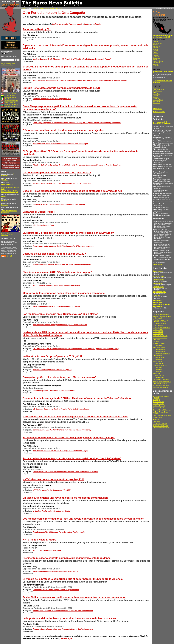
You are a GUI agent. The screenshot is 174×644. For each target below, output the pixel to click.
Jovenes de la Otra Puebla (161, 385)
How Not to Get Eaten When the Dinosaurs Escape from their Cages (60, 144)
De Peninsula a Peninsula (161, 379)
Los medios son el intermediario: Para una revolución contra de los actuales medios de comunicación (83, 518)
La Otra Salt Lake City (160, 423)
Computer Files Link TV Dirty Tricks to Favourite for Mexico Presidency (62, 430)
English (24, 8)
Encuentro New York (159, 408)
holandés (97, 24)
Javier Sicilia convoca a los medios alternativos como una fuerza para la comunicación (74, 597)
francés (72, 24)
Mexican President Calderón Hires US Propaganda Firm (55, 571)
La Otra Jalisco (157, 359)
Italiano (42, 8)
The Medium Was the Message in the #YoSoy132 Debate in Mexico (60, 325)
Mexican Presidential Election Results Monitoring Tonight (56, 306)
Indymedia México (158, 276)
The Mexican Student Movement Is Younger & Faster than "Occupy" (60, 451)
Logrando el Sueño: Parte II (39, 211)
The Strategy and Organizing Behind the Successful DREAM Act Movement (63, 246)
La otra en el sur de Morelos (161, 327)
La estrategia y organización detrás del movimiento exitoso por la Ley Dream (68, 232)
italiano (87, 24)
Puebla (155, 52)
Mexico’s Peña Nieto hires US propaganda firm (52, 99)
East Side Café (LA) (159, 406)
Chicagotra (156, 421)
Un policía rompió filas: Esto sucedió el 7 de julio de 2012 (57, 172)
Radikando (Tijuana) (159, 347)
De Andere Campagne (11, 104)
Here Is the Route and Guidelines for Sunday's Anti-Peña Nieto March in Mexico (65, 472)
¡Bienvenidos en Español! (9, 190)
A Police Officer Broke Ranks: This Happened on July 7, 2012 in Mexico (62, 183)
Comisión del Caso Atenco (161, 314)
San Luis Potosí (158, 100)
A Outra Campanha (10, 97)
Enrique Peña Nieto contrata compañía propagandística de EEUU (61, 88)
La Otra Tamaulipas (159, 349)
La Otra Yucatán (158, 371)
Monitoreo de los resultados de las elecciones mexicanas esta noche (64, 293)
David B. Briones (7, 184)
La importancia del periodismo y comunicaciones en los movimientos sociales (69, 618)
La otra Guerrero (158, 330)
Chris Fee (4, 180)
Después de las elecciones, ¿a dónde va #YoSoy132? (54, 253)
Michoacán (156, 62)
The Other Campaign (10, 93)
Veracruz (155, 49)
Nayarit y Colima (158, 61)
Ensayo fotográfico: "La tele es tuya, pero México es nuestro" (59, 377)
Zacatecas (156, 98)
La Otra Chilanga (158, 363)
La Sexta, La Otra (158, 375)
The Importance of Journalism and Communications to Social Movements (63, 629)
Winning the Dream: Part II (43, 225)
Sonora (155, 92)
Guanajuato (156, 58)
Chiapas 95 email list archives (162, 410)
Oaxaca (155, 50)
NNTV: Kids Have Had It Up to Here (47, 550)
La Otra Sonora (157, 369)
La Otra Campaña (9, 95)
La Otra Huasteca (158, 377)
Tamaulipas (156, 103)
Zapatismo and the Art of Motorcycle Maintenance (161, 426)
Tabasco (155, 47)
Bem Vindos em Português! (9, 192)
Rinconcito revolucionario (160, 387)
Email (155, 264)
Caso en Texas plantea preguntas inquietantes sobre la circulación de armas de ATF (73, 190)
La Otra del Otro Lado (159, 323)
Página (160, 264)
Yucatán (155, 44)
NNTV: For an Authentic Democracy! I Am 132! (52, 490)
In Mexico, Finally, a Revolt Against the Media (51, 511)
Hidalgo (155, 55)
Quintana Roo (157, 43)
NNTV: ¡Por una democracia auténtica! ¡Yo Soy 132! (53, 479)
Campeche (156, 46)
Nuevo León (156, 101)
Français (47, 8)
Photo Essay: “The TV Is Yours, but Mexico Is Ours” (54, 391)
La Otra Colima (157, 367)
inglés (55, 24)
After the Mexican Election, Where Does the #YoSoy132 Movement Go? (62, 264)
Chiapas (155, 41)
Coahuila (155, 95)
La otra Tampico (158, 334)
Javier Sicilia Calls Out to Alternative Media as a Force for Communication (63, 611)
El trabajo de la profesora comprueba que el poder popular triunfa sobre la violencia (73, 578)
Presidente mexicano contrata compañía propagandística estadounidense (67, 558)
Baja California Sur (158, 89)
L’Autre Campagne (9, 102)
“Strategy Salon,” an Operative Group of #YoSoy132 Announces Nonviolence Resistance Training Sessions (77, 165)
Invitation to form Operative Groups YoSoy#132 (52, 370)
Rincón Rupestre (158, 361)
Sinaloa (155, 88)
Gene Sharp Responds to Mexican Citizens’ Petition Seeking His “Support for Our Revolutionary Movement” (77, 123)
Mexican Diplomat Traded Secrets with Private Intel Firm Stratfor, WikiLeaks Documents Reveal (72, 59)
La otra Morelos (158, 325)
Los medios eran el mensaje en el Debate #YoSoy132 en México (60, 314)
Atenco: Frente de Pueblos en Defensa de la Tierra (162, 382)
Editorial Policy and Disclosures (7, 234)
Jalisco (155, 59)
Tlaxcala (155, 53)
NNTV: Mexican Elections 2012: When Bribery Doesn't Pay (56, 285)
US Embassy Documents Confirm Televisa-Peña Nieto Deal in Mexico (61, 409)
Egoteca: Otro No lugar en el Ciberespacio (162, 317)
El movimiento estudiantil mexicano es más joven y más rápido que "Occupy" (69, 437)
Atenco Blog (156, 373)
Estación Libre (157, 417)
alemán (80, 24)
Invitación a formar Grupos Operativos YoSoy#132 (52, 356)
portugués (63, 24)
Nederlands (59, 8)
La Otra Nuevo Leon (159, 351)
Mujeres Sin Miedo (158, 343)
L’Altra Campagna (9, 99)
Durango (155, 97)
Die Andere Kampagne (11, 100)
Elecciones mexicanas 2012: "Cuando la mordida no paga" (57, 272)
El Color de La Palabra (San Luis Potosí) (161, 354)
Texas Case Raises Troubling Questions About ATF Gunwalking (59, 204)
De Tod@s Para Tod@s (160, 336)
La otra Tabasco (158, 332)
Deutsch (52, 8)
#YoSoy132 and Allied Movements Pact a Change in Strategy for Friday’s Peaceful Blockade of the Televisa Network (80, 80)
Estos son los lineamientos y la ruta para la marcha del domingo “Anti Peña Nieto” (72, 458)
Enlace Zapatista (158, 271)
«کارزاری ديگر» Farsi (10, 106)
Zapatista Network (158, 402)
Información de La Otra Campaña (160, 338)
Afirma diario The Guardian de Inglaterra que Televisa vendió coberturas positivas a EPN (75, 416)
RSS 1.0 (9, 256)
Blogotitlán (156, 419)
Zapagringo (156, 400)
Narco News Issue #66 (8, 63)
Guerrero (156, 65)
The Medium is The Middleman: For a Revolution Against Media (59, 532)
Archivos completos (7, 65)
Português (36, 8)
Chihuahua (156, 94)
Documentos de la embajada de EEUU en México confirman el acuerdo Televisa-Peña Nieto (77, 398)
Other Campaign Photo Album (162, 415)
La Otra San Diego (158, 357)
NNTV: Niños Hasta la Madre (39, 539)
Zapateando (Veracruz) (160, 365)
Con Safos (156, 341)
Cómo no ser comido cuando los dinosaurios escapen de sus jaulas (63, 130)
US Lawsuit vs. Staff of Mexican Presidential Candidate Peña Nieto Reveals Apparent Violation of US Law (76, 349)
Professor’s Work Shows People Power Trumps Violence (56, 590)
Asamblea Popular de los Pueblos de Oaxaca (160, 320)
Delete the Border (158, 404)
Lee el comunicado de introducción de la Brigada (161, 122)
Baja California (157, 91)
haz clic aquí (66, 638)
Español (4, 200)
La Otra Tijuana (157, 345)
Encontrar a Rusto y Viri (37, 29)
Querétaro (156, 56)
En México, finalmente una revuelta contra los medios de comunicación (65, 497)
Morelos (155, 64)
